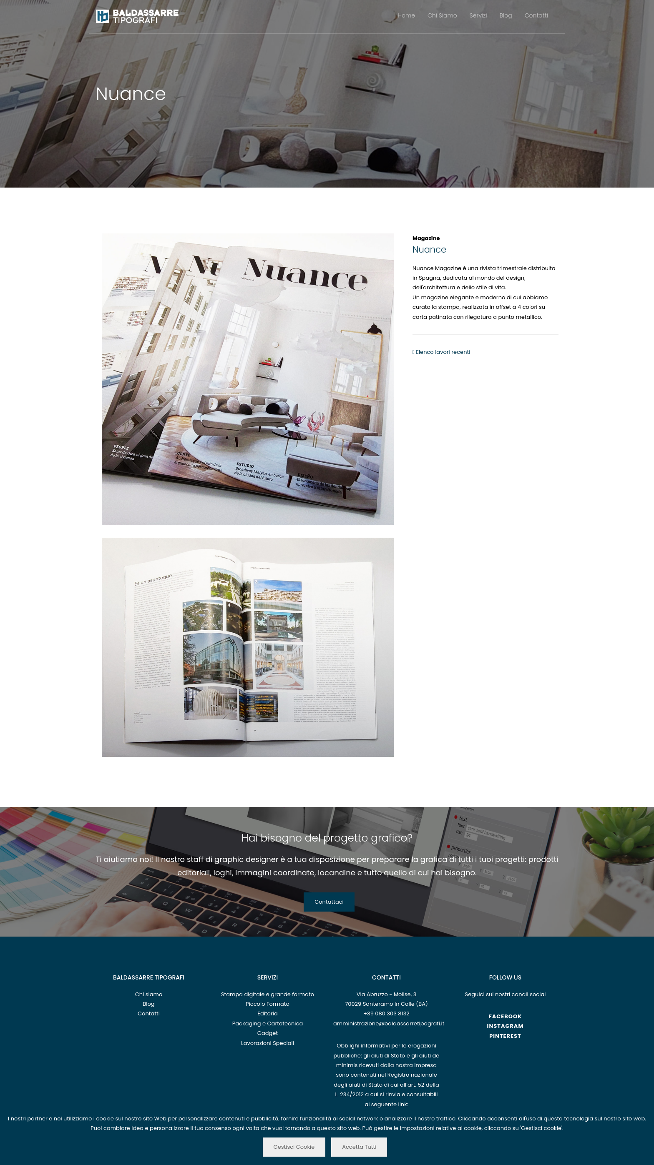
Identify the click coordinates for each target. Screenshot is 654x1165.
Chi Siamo (442, 15)
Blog (506, 15)
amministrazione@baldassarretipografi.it (389, 1023)
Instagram (505, 1026)
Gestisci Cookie (294, 1147)
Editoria (267, 1013)
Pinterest (505, 1036)
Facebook (505, 1016)
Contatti (536, 15)
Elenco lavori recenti (441, 352)
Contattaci (329, 902)
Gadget (267, 1033)
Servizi (478, 15)
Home (406, 15)
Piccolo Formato (267, 1004)
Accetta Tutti (359, 1147)
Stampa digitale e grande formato (267, 994)
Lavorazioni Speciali (267, 1043)
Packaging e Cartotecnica (267, 1023)
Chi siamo (149, 994)
